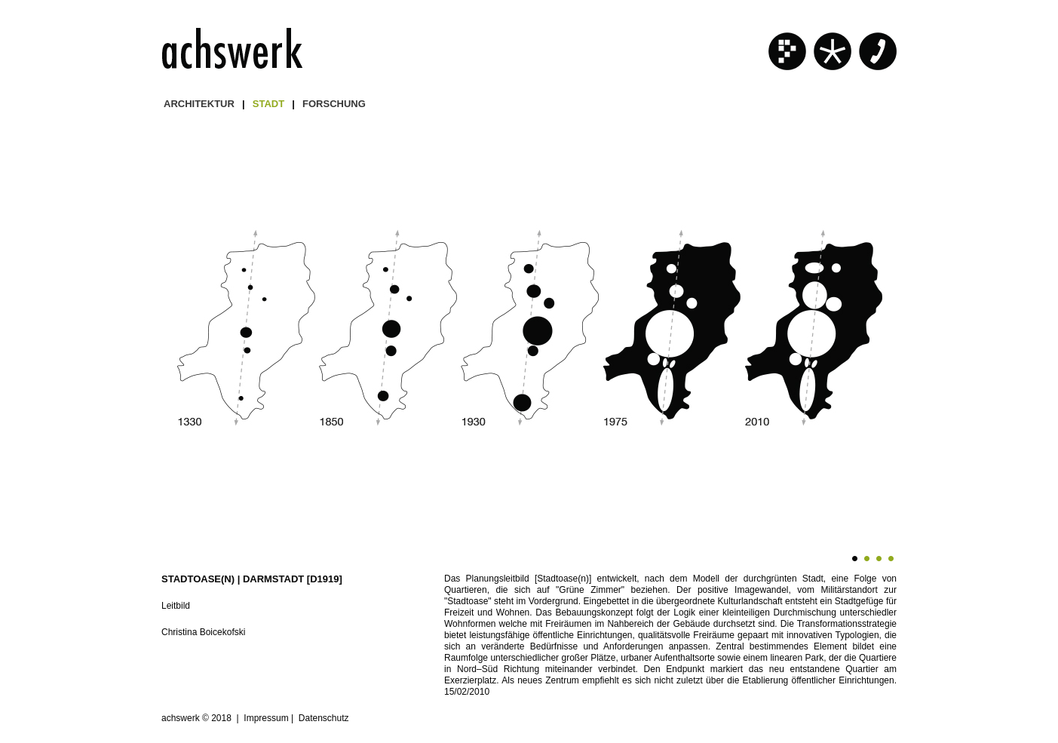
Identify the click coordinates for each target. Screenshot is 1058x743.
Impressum (266, 718)
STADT (268, 103)
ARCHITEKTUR (199, 103)
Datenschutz (324, 718)
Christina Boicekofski (203, 632)
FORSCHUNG (334, 103)
